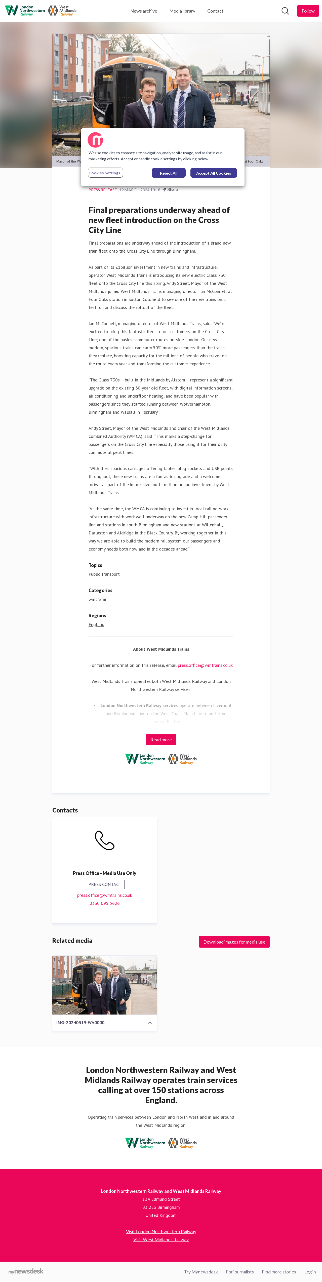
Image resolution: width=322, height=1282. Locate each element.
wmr (102, 599)
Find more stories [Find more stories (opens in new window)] (279, 1271)
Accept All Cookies (213, 173)
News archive (143, 11)
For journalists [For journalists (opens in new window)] (240, 1271)
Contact (215, 11)
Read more (161, 739)
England (96, 624)
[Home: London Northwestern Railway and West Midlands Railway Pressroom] (40, 11)
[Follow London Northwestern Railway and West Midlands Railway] (308, 11)
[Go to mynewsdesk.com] (26, 1272)
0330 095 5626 (105, 903)
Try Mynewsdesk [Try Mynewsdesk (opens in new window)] (201, 1271)
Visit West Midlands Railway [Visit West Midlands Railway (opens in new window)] (161, 1239)
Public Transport (104, 574)
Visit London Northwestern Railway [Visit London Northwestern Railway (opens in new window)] (161, 1231)
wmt (93, 599)
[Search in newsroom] (285, 11)
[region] (163, 157)
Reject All (168, 173)
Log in (310, 1271)
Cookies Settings (104, 172)
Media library (182, 11)
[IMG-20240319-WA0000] (104, 985)
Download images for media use (234, 942)
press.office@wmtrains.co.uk (205, 665)
